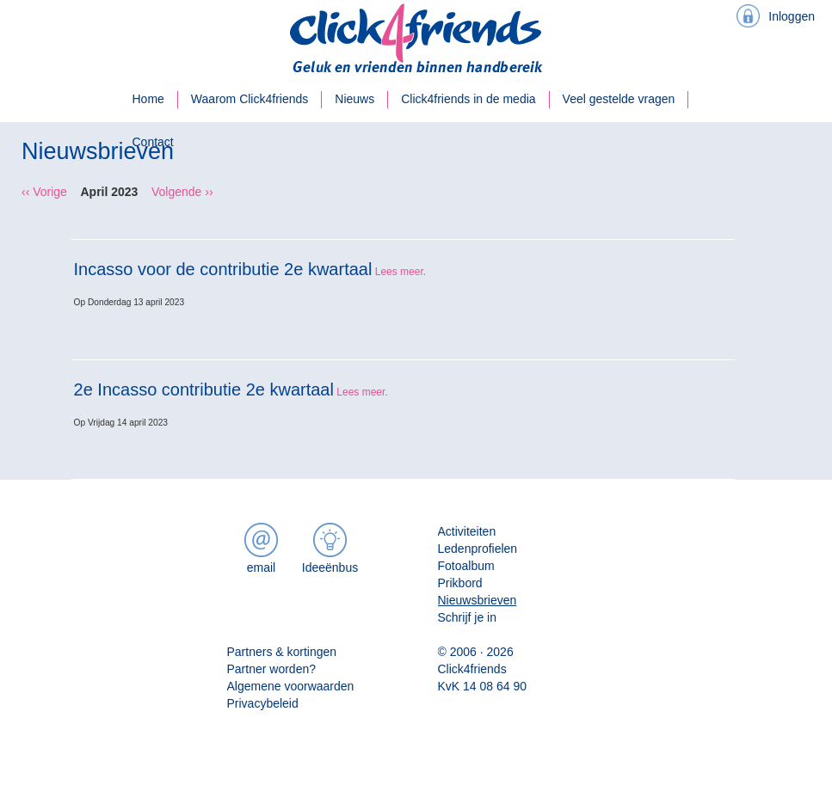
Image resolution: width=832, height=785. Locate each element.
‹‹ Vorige (44, 192)
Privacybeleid (263, 703)
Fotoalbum (466, 566)
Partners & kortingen (282, 652)
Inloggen (791, 16)
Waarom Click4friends (249, 99)
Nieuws (354, 99)
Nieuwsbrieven (477, 600)
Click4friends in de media (468, 99)
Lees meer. (400, 272)
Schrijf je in (467, 617)
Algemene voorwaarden (290, 686)
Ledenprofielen (478, 548)
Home (148, 99)
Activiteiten (467, 531)
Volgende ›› (182, 192)
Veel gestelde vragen (619, 99)
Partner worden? (272, 669)
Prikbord (460, 583)
